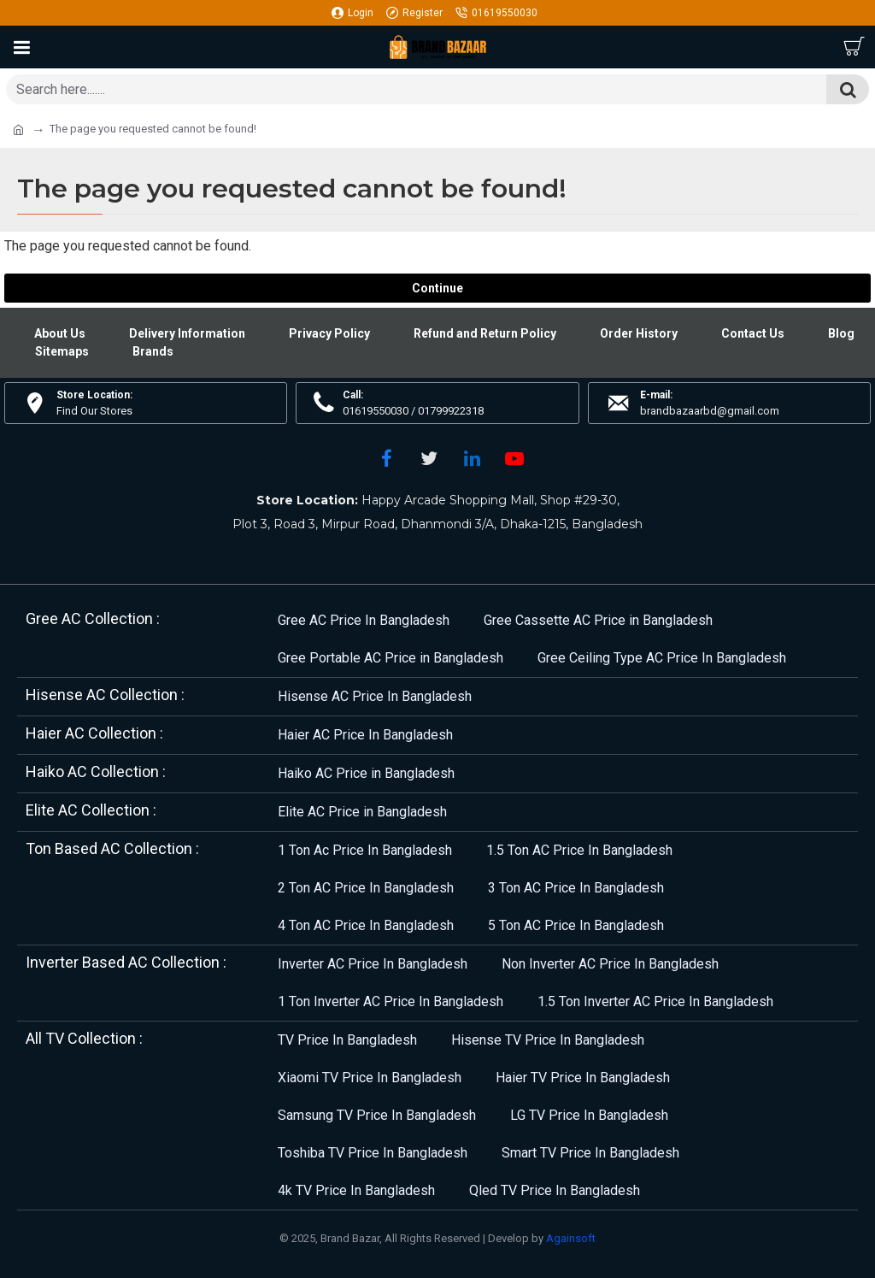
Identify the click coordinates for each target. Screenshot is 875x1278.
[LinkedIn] (472, 458)
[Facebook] (386, 458)
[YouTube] (514, 458)
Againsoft (571, 1238)
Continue (437, 288)
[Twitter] (429, 458)
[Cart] (853, 47)
